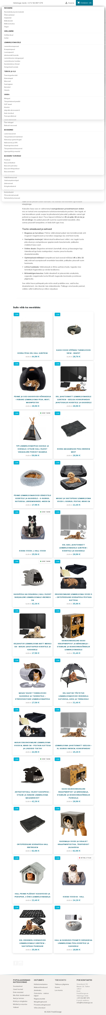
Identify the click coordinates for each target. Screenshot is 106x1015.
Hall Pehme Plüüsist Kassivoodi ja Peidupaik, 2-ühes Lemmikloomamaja (33, 895)
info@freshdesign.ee (85, 1003)
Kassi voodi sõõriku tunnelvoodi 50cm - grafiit (73, 351)
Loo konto (59, 990)
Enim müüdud (18, 992)
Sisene (57, 987)
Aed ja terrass (18, 998)
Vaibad (16, 1007)
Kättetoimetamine (40, 984)
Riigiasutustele (39, 999)
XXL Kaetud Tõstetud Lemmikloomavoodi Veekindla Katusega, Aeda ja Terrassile (73, 696)
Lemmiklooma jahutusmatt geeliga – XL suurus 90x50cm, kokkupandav (73, 747)
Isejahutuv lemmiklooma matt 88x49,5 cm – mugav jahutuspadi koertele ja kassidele (32, 647)
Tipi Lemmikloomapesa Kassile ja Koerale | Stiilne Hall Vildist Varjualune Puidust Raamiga (32, 449)
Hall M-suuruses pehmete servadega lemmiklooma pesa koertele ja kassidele (73, 943)
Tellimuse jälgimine (62, 984)
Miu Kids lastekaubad (21, 995)
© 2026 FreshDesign (53, 1012)
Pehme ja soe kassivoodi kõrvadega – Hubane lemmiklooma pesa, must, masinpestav (32, 399)
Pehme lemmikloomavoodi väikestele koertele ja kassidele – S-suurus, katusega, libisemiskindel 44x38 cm (32, 498)
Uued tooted (18, 989)
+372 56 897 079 (35, 3)
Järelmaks (37, 990)
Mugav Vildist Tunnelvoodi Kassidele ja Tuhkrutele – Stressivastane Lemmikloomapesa (32, 696)
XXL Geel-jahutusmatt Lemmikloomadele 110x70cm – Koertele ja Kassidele (73, 548)
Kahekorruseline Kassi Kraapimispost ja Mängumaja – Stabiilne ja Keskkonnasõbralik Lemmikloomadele (73, 645)
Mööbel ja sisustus (20, 1004)
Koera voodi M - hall (73, 897)
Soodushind (17, 986)
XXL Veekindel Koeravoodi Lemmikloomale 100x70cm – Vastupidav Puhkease (32, 943)
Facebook (15, 963)
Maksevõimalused (41, 987)
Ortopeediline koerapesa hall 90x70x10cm (32, 845)
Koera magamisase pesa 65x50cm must (73, 450)
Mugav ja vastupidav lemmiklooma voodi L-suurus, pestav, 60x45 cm (73, 499)
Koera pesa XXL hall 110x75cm (32, 353)
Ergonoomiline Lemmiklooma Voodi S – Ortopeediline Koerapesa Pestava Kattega (73, 597)
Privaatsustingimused (42, 1005)
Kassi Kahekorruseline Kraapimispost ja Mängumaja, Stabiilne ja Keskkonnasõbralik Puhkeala (73, 793)
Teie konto (60, 980)
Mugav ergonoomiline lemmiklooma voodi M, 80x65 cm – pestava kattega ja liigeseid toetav (32, 745)
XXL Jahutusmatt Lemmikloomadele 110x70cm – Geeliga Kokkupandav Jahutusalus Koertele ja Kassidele (73, 399)
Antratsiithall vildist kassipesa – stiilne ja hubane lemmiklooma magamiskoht (32, 795)
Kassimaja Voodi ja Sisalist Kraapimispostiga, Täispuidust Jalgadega (73, 844)
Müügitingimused (40, 1002)
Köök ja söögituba (20, 1001)
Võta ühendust (39, 1008)
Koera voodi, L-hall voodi (32, 551)
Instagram (20, 963)
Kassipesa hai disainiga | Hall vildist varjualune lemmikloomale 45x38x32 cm (32, 597)
